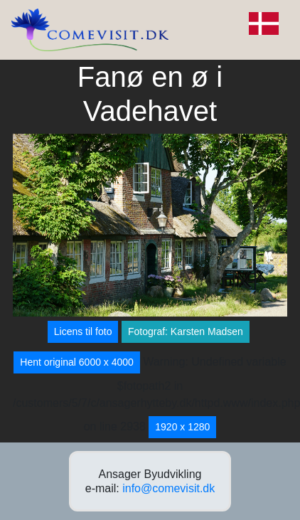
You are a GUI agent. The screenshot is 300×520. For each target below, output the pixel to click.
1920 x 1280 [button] (182, 427)
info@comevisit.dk (168, 488)
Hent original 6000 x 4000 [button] (77, 362)
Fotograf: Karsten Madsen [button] (185, 331)
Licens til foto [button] (83, 331)
